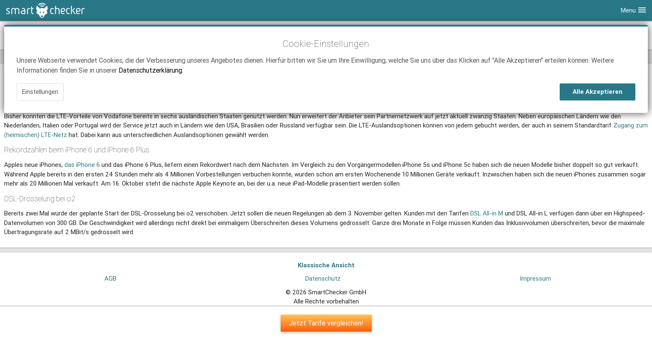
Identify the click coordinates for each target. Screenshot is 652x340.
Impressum (535, 278)
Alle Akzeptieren (597, 91)
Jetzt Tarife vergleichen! (326, 323)
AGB (110, 278)
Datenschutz (323, 278)
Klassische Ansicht (326, 265)
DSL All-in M (486, 213)
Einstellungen (40, 91)
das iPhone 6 (82, 165)
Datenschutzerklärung (150, 70)
